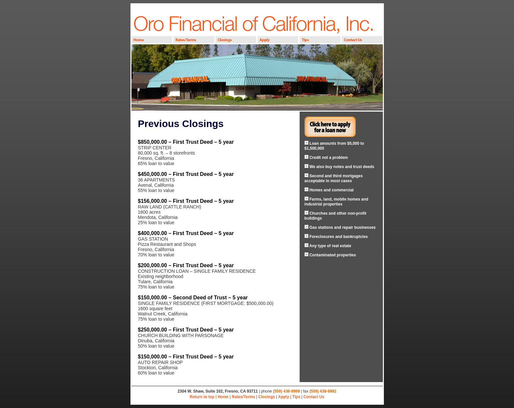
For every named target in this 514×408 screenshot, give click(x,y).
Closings (266, 397)
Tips (296, 397)
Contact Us (314, 397)
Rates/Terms (243, 397)
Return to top (202, 397)
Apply (283, 397)
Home (223, 397)
